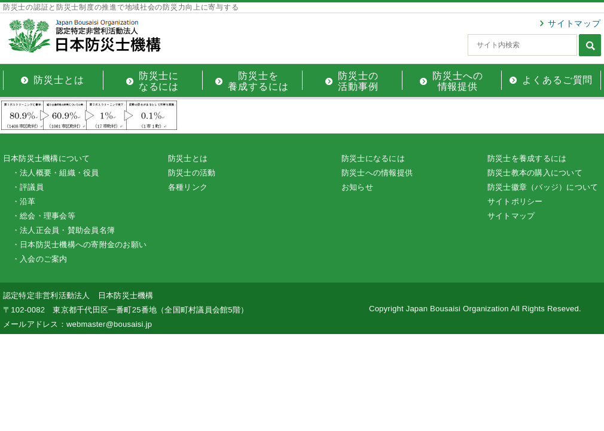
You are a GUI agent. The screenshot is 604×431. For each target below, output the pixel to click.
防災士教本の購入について (534, 172)
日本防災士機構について (46, 158)
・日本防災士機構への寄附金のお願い (79, 244)
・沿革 (24, 201)
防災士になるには (373, 158)
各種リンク (188, 187)
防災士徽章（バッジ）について (542, 187)
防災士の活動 (191, 172)
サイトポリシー (515, 201)
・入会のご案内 (40, 258)
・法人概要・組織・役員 (55, 172)
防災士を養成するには (526, 158)
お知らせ (357, 187)
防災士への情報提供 (377, 172)
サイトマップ (574, 23)
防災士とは (188, 158)
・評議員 (28, 187)
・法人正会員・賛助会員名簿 (63, 230)
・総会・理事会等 (43, 215)
